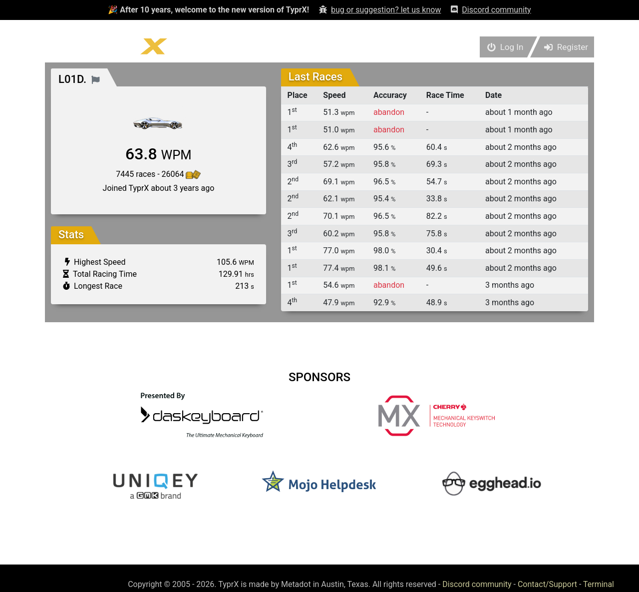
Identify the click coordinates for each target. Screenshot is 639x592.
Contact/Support (547, 584)
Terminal (598, 584)
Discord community (476, 584)
